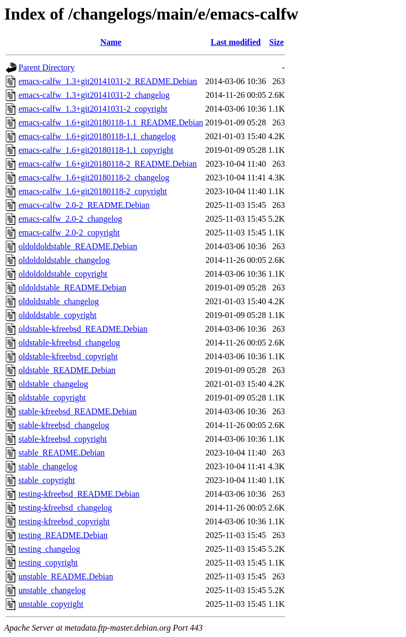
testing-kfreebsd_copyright (64, 521)
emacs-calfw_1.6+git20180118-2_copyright (93, 191)
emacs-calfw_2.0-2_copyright (69, 232)
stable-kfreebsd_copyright (63, 438)
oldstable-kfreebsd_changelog (69, 342)
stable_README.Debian (62, 452)
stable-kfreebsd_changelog (64, 425)
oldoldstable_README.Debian (72, 287)
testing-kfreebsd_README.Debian (79, 493)
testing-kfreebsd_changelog (65, 507)
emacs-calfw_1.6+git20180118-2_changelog (94, 177)
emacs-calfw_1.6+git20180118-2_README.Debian (108, 163)
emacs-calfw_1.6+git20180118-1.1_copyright (96, 149)
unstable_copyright (51, 603)
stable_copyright (47, 480)
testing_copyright (48, 562)
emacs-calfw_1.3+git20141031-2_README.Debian (108, 81)
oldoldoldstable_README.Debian (78, 246)
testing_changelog (49, 548)
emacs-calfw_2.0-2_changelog (70, 218)
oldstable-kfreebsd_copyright (68, 356)
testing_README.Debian (63, 535)
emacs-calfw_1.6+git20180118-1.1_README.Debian (111, 122)
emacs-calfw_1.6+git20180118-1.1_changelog (97, 136)
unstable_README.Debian (66, 576)
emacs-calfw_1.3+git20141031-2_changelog (94, 94)
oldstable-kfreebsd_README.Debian (83, 328)
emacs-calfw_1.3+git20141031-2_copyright (93, 108)
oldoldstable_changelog (59, 301)
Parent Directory (47, 67)
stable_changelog (48, 466)
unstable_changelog (52, 590)
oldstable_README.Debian (67, 370)
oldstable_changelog (53, 383)
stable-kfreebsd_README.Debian (78, 411)
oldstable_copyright (52, 397)
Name (111, 42)
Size (276, 42)
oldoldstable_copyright (58, 315)
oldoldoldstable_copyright (63, 273)
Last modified (235, 42)
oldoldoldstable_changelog (64, 260)
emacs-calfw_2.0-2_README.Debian (84, 205)
